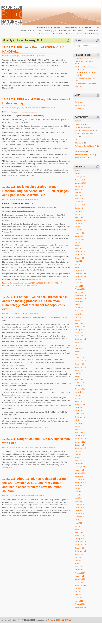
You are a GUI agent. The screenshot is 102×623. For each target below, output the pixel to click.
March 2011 (79, 532)
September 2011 (80, 517)
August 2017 (79, 342)
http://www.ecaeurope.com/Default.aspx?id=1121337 (34, 427)
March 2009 (79, 601)
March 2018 (79, 323)
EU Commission (80, 124)
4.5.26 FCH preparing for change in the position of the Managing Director (87, 61)
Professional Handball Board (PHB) (35, 108)
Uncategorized (80, 152)
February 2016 (80, 383)
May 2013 (78, 457)
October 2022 (79, 239)
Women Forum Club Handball (85, 155)
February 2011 (80, 535)
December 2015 (80, 389)
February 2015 (80, 404)
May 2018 (78, 320)
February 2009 (80, 604)
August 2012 (79, 486)
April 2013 (78, 461)
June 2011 (78, 523)
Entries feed (79, 102)
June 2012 (78, 492)
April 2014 (78, 429)
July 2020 (78, 280)
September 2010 (80, 551)
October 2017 (79, 336)
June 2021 (78, 261)
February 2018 (80, 327)
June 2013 (78, 454)
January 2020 (79, 292)
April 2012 (78, 498)
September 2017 (80, 339)
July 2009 (78, 588)
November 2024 (80, 205)
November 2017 (80, 333)
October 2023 (79, 224)
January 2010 (79, 576)
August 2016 (79, 370)
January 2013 (79, 470)
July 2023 (78, 227)
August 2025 (79, 189)
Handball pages (50, 31)
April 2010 (78, 567)
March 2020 (79, 286)
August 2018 (79, 314)
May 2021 (78, 264)
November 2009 (80, 579)
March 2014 (79, 432)
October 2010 (79, 548)
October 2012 (79, 479)
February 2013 (80, 467)
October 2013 (79, 445)
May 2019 (78, 305)
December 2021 (80, 252)
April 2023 (78, 230)
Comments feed (80, 105)
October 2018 (79, 311)
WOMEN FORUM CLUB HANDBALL (79, 28)
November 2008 (80, 607)
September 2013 (80, 448)
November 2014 (80, 411)
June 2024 (78, 211)
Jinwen (50, 620)
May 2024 (78, 214)
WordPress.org (80, 108)
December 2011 (80, 510)
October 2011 (79, 514)
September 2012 (80, 482)
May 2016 (78, 376)
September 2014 (80, 417)
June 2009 (78, 592)
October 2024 (79, 208)
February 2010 (80, 573)
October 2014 (79, 414)
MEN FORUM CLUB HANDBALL (49, 28)
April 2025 (78, 196)
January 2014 (79, 436)
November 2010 (80, 545)
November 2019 (80, 298)
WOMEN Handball (81, 158)
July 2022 (78, 242)
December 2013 (80, 439)
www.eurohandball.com (29, 112)
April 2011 (78, 529)
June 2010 (78, 560)
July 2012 (78, 489)
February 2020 (80, 289)
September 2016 (80, 367)
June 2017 (78, 348)
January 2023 (79, 233)
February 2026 (80, 177)
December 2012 (80, 473)
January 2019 (79, 308)
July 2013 (78, 451)
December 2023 (80, 220)
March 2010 (79, 570)
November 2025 (80, 183)
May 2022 (78, 245)
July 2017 (78, 345)
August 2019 (79, 302)
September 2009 (80, 585)
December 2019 (80, 295)
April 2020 (78, 283)
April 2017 (78, 355)
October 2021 (79, 258)
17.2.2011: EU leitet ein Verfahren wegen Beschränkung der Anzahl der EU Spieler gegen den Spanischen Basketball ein (35, 191)
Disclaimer (70, 34)
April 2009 (78, 598)
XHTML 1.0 (68, 620)
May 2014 (78, 426)
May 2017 (78, 351)
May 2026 (78, 171)
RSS (97, 28)
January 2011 (79, 539)
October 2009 (79, 582)
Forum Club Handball (27, 55)
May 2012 (78, 495)
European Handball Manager (88, 34)
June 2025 (78, 192)
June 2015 (78, 395)
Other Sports (25, 199)
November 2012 (80, 476)
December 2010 (80, 542)
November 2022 (80, 236)
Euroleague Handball (82, 127)
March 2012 (79, 501)
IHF (36, 55)
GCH (76, 137)
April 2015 (78, 401)
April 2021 (78, 267)
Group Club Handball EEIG (30, 31)
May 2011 (78, 526)
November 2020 (80, 277)
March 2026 (79, 174)
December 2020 (80, 273)
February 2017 (80, 358)
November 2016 (80, 361)
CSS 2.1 (60, 620)
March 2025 (79, 199)
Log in (77, 99)
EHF (22, 108)
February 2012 (80, 504)
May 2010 (78, 563)
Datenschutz (57, 34)
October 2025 (79, 186)
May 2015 (78, 398)
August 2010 (79, 554)
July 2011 (78, 520)
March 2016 (79, 379)
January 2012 (79, 507)
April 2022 (78, 248)
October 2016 (79, 364)
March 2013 (79, 464)
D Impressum (44, 34)
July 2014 (78, 420)
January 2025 (79, 202)
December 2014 (80, 408)
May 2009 (78, 595)
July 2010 (78, 557)
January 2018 (79, 330)
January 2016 (79, 386)
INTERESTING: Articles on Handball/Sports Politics (79, 31)
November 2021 (80, 255)
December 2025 (80, 180)
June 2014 (78, 423)
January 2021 (79, 270)
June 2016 (78, 373)
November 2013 (80, 442)
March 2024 (79, 217)
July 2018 (78, 317)
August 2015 (79, 392)
